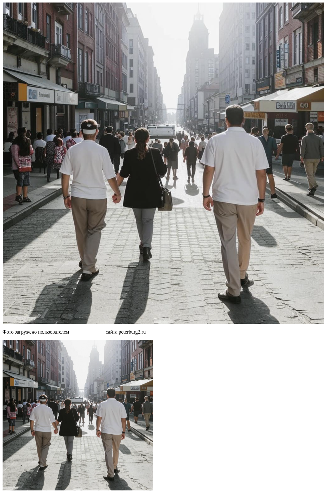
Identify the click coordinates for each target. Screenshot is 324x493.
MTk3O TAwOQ (87, 332)
